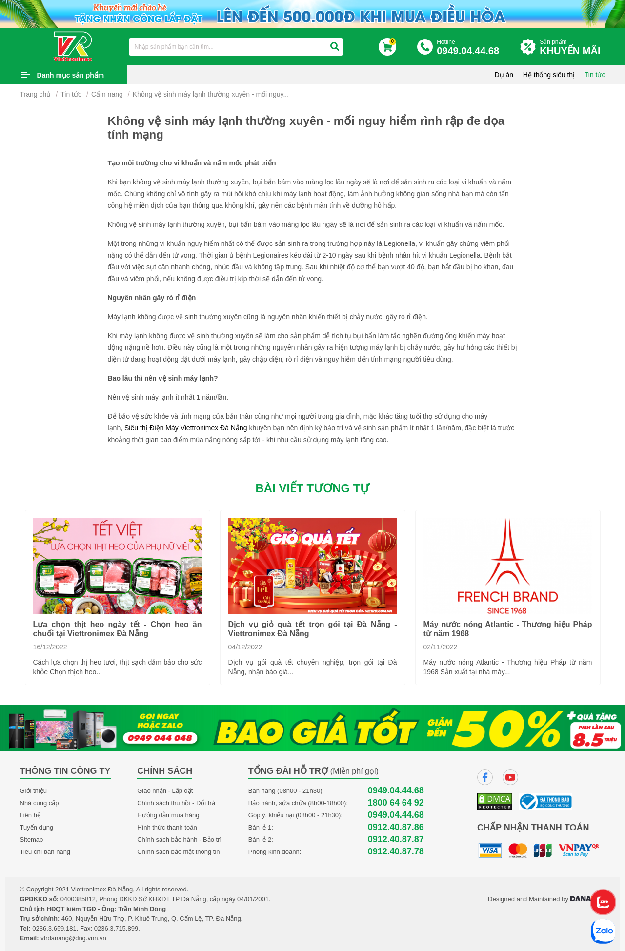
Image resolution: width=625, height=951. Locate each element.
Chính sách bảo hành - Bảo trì (179, 839)
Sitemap (31, 839)
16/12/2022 (50, 647)
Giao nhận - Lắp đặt (165, 790)
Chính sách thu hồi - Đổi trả (176, 803)
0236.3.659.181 (54, 928)
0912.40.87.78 (396, 852)
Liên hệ (30, 815)
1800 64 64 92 (396, 803)
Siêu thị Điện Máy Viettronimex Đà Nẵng (185, 428)
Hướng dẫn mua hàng (168, 815)
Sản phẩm (572, 48)
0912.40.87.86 (396, 827)
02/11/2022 (440, 647)
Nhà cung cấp (39, 803)
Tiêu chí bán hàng (45, 851)
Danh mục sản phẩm (70, 75)
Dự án (504, 75)
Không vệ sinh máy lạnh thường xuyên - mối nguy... (211, 94)
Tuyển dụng (37, 827)
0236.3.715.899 (116, 928)
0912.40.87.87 (396, 839)
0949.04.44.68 (396, 791)
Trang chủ (35, 94)
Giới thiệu (33, 790)
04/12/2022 (245, 647)
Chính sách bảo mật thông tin (178, 851)
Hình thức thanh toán (167, 827)
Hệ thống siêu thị (549, 75)
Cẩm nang (107, 94)
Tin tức (595, 75)
